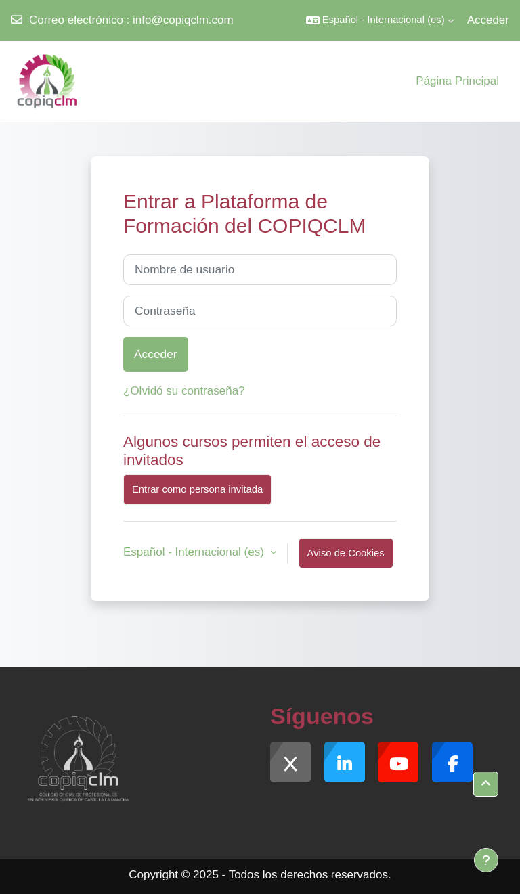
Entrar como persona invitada (197, 489)
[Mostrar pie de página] (486, 860)
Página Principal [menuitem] (457, 80)
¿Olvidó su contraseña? (184, 390)
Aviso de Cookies (346, 552)
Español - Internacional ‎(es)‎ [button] (195, 551)
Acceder (488, 20)
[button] (380, 20)
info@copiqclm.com (183, 20)
